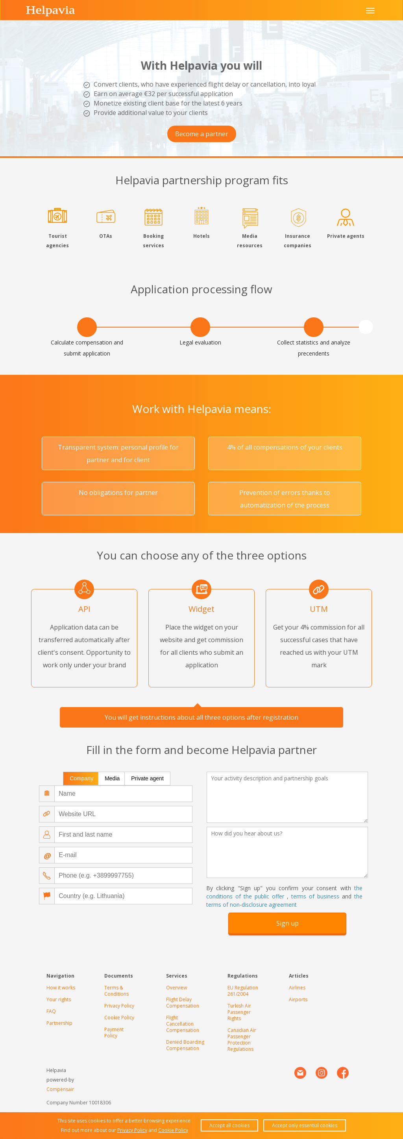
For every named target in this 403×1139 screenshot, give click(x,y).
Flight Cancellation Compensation (182, 1023)
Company (81, 778)
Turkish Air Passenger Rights (239, 1012)
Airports (298, 999)
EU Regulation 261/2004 (242, 990)
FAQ (51, 1011)
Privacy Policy (119, 1005)
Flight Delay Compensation (182, 1002)
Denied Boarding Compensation (185, 1045)
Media (112, 778)
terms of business (315, 896)
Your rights (58, 999)
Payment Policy (114, 1032)
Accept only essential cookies (304, 1125)
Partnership (59, 1023)
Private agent (147, 778)
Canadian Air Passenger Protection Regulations (241, 1039)
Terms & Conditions (116, 990)
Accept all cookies (229, 1125)
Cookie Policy (119, 1017)
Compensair (60, 1089)
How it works (60, 987)
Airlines (297, 987)
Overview (176, 987)
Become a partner (201, 134)
